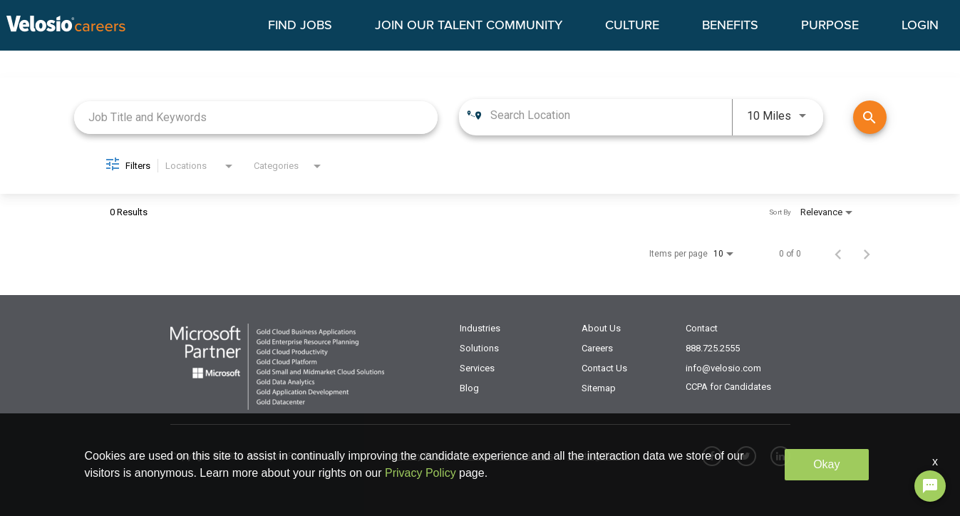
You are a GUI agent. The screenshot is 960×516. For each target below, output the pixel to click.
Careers (597, 348)
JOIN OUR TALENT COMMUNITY (468, 25)
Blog (469, 388)
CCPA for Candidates (728, 386)
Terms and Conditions (508, 455)
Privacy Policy (420, 455)
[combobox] (256, 117)
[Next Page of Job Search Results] (866, 253)
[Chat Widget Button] (930, 486)
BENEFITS (730, 25)
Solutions (479, 348)
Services (477, 368)
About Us (601, 328)
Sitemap (599, 388)
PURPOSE (830, 25)
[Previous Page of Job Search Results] (838, 253)
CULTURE (632, 25)
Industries (480, 328)
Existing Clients (599, 455)
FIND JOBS (300, 25)
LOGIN (920, 25)
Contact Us (604, 368)
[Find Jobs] (870, 117)
